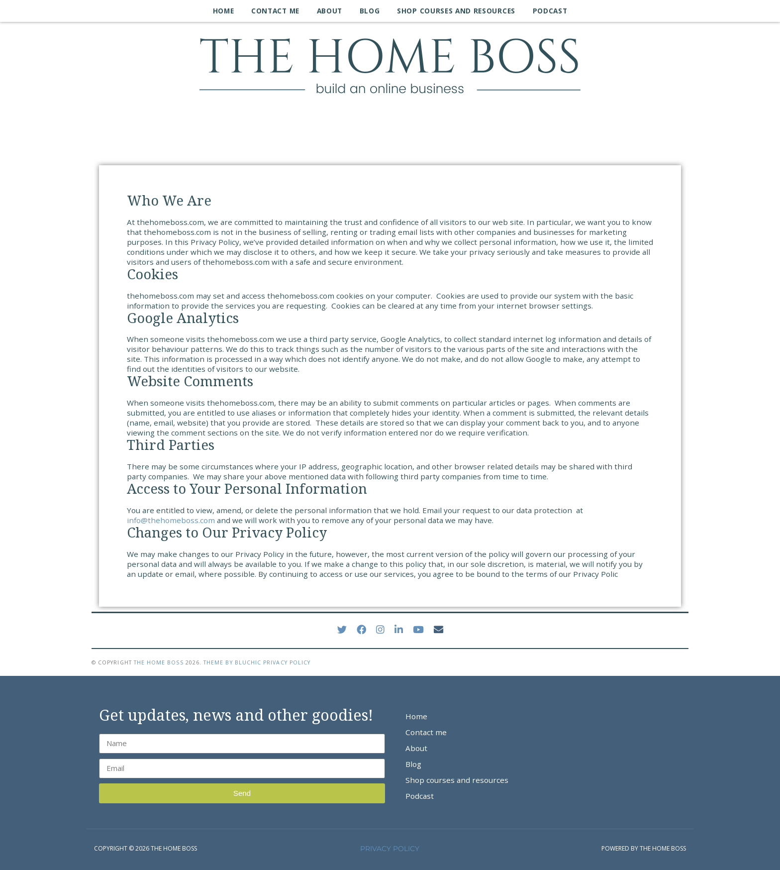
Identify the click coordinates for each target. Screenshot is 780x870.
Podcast (550, 10)
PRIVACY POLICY (389, 848)
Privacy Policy (286, 662)
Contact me (275, 10)
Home (223, 10)
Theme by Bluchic (232, 662)
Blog (370, 10)
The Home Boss (159, 662)
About (329, 10)
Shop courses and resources (456, 10)
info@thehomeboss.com (171, 520)
